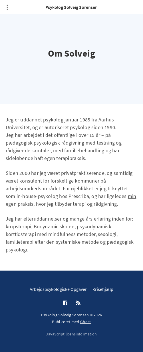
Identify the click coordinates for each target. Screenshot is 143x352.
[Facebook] (65, 303)
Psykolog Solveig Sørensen (71, 7)
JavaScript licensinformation (71, 334)
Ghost (85, 321)
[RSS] (78, 303)
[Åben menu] (7, 7)
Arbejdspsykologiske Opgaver (58, 289)
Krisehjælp (102, 289)
